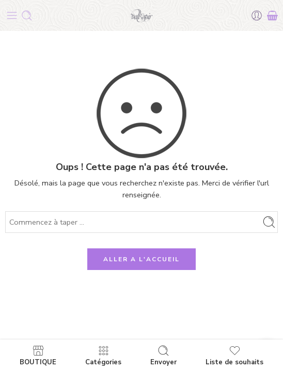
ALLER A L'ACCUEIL (141, 259)
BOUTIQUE (38, 355)
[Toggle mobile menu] (12, 15)
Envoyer (163, 355)
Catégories (103, 355)
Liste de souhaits (234, 355)
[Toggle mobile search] (27, 15)
